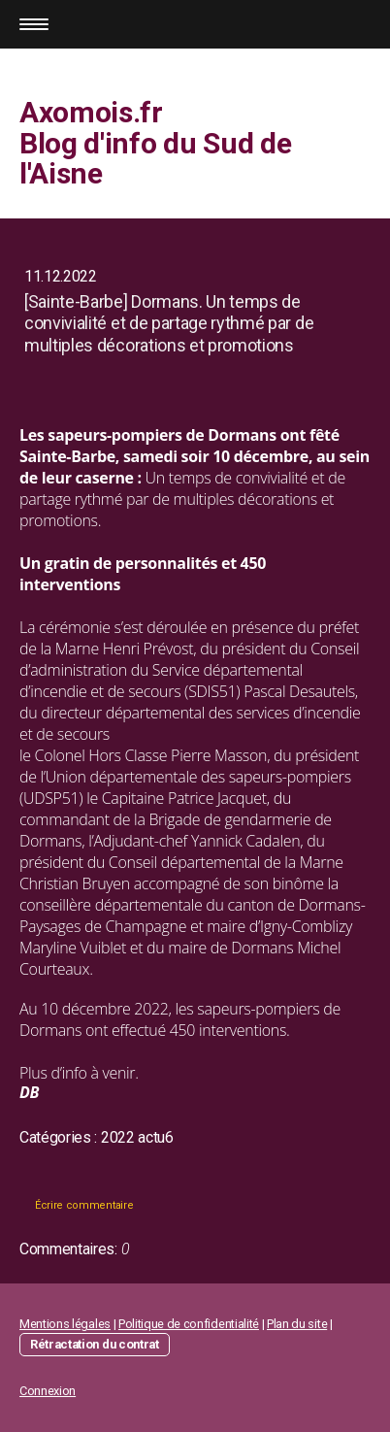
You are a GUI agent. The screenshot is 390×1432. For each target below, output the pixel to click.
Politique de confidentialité (188, 1323)
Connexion (47, 1390)
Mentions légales (65, 1323)
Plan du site (297, 1323)
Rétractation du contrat (94, 1344)
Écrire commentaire (84, 1205)
